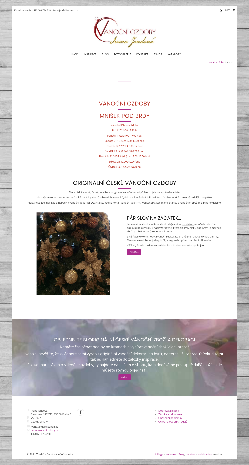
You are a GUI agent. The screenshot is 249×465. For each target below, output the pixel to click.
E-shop (124, 377)
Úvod (74, 54)
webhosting (205, 454)
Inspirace (90, 54)
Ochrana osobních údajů (172, 421)
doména (190, 454)
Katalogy (174, 54)
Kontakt (142, 54)
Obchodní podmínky (170, 418)
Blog (105, 54)
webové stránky (174, 454)
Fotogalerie (122, 54)
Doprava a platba (168, 410)
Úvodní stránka (216, 62)
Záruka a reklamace (170, 414)
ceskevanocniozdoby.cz (44, 430)
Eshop (158, 54)
